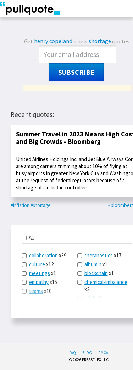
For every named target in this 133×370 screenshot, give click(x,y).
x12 (38, 264)
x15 (39, 282)
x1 (39, 273)
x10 (36, 291)
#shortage (41, 205)
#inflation (20, 205)
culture (37, 264)
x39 (44, 255)
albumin (92, 264)
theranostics (98, 255)
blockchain (96, 273)
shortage (100, 41)
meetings (39, 273)
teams (36, 291)
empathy (39, 282)
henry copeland (53, 41)
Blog (87, 352)
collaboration (43, 255)
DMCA (103, 352)
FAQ (72, 352)
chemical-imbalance (105, 282)
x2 (102, 286)
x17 (99, 255)
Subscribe (76, 72)
